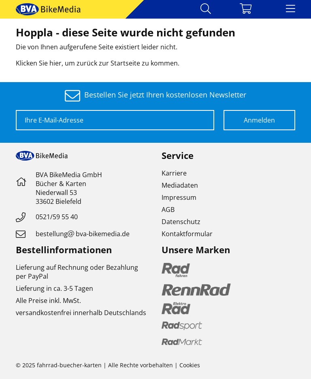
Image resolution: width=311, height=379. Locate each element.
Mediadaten (180, 185)
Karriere (174, 173)
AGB (168, 209)
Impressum (179, 197)
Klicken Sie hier (39, 63)
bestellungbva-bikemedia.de (83, 233)
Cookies (189, 365)
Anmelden (259, 120)
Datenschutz (181, 221)
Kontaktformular (187, 233)
